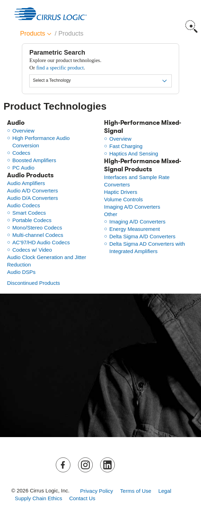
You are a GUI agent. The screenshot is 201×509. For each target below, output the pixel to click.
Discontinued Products (33, 283)
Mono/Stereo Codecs (37, 228)
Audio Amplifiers (26, 183)
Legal (164, 491)
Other (110, 214)
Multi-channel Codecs (37, 235)
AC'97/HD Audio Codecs (41, 242)
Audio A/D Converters (32, 191)
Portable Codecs (31, 220)
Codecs (21, 153)
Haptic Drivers (120, 192)
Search (191, 26)
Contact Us (82, 498)
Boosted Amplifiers (34, 160)
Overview (23, 131)
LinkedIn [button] (108, 465)
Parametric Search (57, 52)
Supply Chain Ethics (38, 498)
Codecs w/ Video (32, 250)
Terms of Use (135, 491)
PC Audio (23, 168)
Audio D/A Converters (32, 198)
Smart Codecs (29, 213)
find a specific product (60, 67)
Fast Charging (125, 146)
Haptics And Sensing (133, 154)
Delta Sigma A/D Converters (142, 236)
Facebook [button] (64, 465)
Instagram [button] (86, 465)
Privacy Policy (96, 491)
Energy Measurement (134, 229)
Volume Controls (123, 199)
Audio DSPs (21, 272)
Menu (191, 11)
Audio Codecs (23, 205)
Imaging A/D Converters (132, 207)
